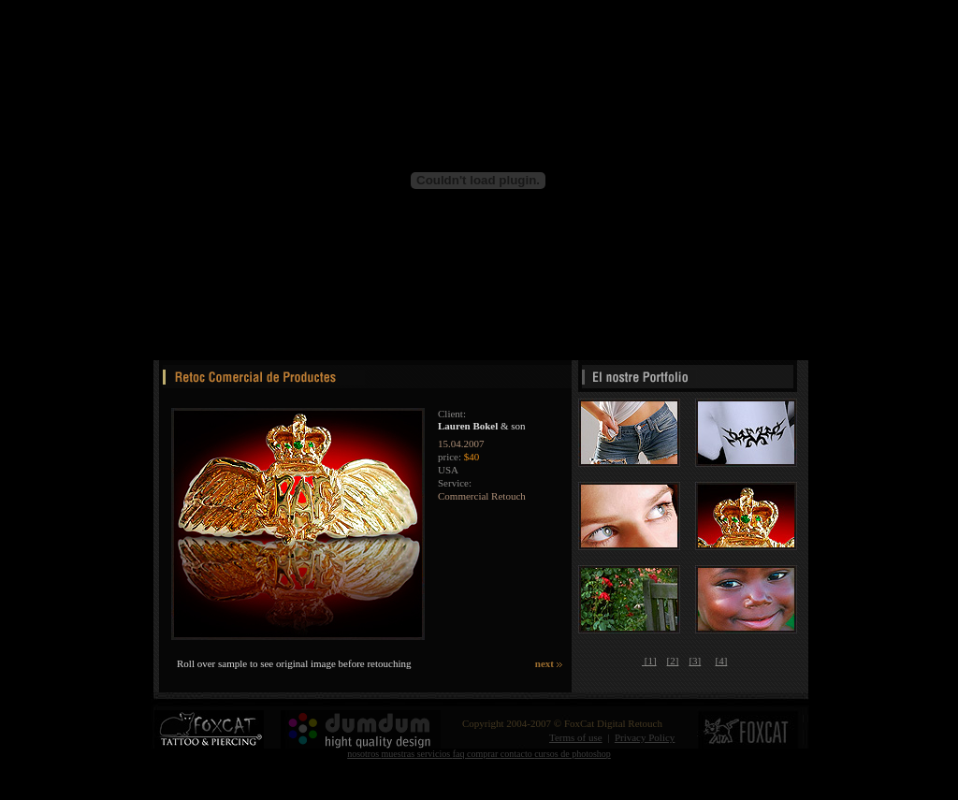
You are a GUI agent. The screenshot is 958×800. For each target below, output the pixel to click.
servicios (433, 754)
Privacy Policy (645, 737)
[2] (673, 660)
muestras (398, 754)
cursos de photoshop (572, 754)
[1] (649, 660)
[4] (721, 660)
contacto (517, 754)
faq (460, 754)
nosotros (364, 754)
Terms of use (575, 737)
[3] (695, 660)
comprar (484, 754)
